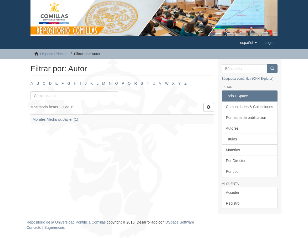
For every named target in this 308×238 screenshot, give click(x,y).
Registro (233, 203)
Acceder (232, 192)
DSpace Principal (54, 54)
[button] (248, 42)
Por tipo (232, 171)
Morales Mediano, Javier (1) (55, 119)
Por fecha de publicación (246, 117)
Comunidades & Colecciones (249, 107)
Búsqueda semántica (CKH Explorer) (248, 78)
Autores (232, 128)
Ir (113, 96)
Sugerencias (54, 227)
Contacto (34, 227)
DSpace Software (180, 222)
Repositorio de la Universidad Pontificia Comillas (66, 222)
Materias (233, 150)
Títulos (231, 139)
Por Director (236, 161)
